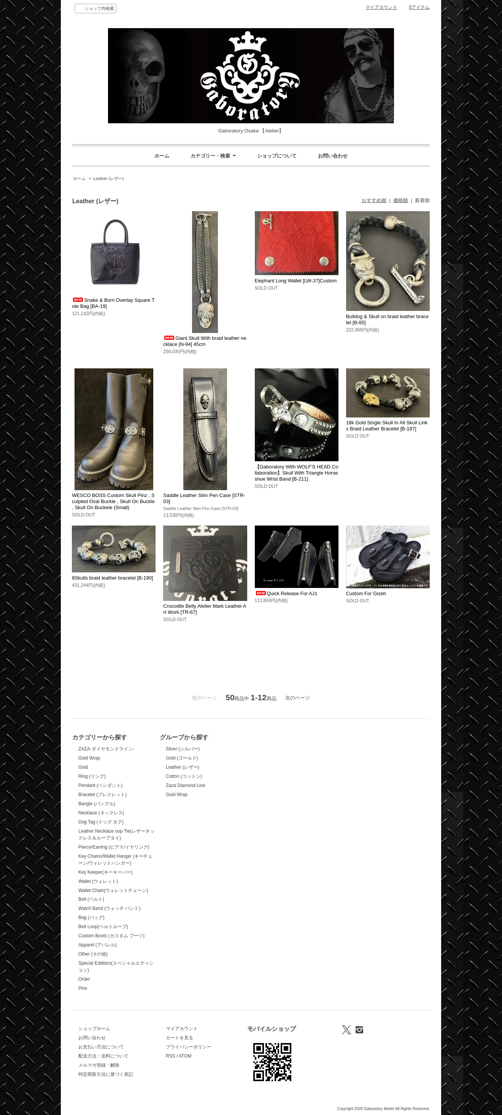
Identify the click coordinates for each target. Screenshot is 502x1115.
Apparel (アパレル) (97, 945)
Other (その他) (93, 954)
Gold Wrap (89, 758)
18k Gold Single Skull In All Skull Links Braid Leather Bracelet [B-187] (387, 426)
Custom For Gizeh (366, 593)
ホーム (161, 156)
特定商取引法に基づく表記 (105, 1074)
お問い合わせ (333, 156)
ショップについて (277, 156)
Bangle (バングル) (96, 803)
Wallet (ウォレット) (98, 881)
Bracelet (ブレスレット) (102, 794)
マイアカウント (381, 7)
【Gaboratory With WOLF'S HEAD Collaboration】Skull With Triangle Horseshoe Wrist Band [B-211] (296, 473)
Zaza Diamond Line (185, 785)
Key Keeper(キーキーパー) (105, 872)
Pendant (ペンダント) (100, 785)
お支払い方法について (101, 1047)
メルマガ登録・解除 (98, 1065)
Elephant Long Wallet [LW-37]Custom (296, 281)
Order (84, 979)
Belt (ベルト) (91, 899)
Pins (82, 988)
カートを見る (179, 1037)
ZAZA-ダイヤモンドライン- (106, 749)
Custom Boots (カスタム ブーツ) (111, 935)
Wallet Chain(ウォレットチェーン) (113, 890)
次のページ (297, 698)
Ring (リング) (92, 776)
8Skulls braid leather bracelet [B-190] (112, 578)
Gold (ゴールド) (182, 758)
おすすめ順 (374, 200)
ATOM (185, 1056)
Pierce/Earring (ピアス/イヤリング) (113, 847)
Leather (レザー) (108, 178)
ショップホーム (94, 1028)
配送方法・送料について (103, 1056)
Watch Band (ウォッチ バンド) (109, 908)
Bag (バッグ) (91, 917)
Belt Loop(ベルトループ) (103, 926)
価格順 (400, 200)
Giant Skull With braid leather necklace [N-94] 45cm (204, 341)
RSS (170, 1056)
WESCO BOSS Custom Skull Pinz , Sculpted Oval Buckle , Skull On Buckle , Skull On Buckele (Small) (113, 501)
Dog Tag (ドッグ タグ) (101, 822)
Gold (83, 767)
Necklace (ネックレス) (101, 813)
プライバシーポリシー (188, 1047)
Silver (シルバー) (183, 749)
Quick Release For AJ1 (286, 593)
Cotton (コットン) (184, 776)
